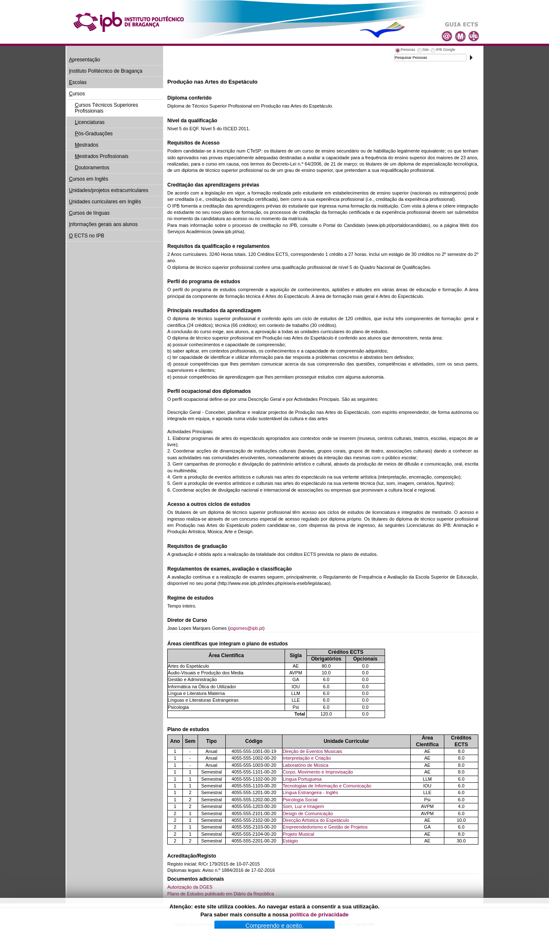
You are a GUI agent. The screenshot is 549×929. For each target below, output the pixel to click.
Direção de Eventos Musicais (312, 751)
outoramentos (92, 168)
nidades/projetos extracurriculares (108, 190)
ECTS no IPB (86, 236)
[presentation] (404, 51)
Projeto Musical (298, 834)
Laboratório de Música (305, 765)
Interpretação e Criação (306, 758)
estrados (86, 145)
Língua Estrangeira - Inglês (310, 792)
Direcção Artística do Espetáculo (315, 820)
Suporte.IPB (364, 924)
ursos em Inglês (88, 179)
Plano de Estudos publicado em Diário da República (220, 893)
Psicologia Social (299, 799)
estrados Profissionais (101, 156)
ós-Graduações (94, 134)
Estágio (290, 840)
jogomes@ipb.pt (246, 628)
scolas (78, 82)
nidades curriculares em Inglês (105, 202)
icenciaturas (90, 122)
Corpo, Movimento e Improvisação (317, 771)
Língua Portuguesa (302, 779)
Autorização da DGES (190, 887)
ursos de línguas (89, 213)
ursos (77, 94)
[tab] (404, 51)
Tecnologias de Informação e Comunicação (326, 785)
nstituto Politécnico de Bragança (106, 71)
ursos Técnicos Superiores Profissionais (106, 108)
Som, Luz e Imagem (303, 806)
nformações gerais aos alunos (103, 224)
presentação (84, 60)
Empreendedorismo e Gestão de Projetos (324, 826)
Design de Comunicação (307, 813)
